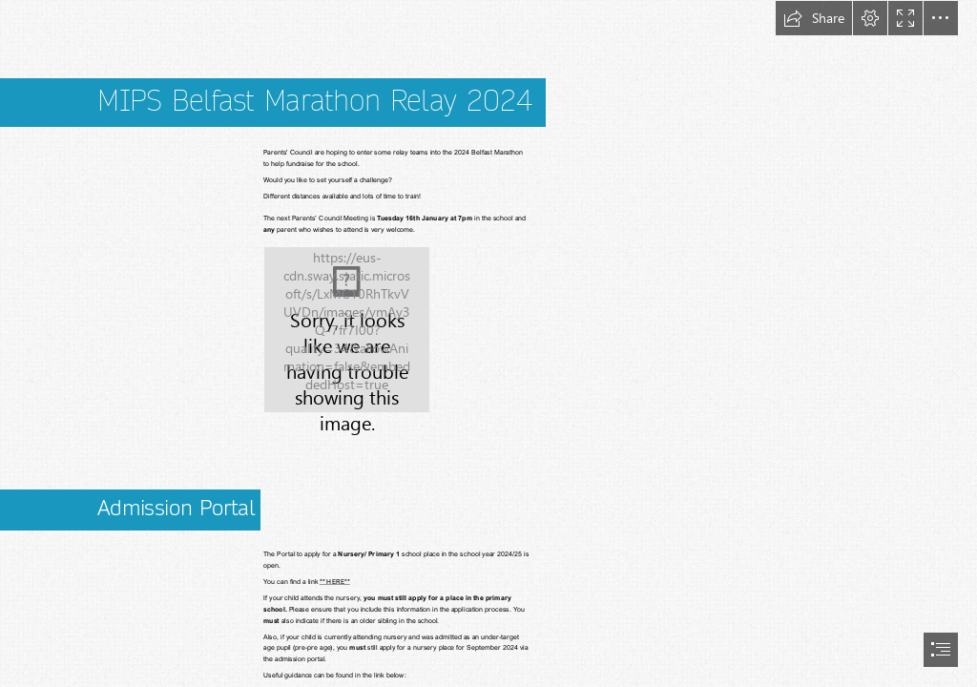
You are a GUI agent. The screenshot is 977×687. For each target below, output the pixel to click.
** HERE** (335, 581)
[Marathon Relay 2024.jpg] (346, 329)
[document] (488, 343)
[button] (814, 18)
